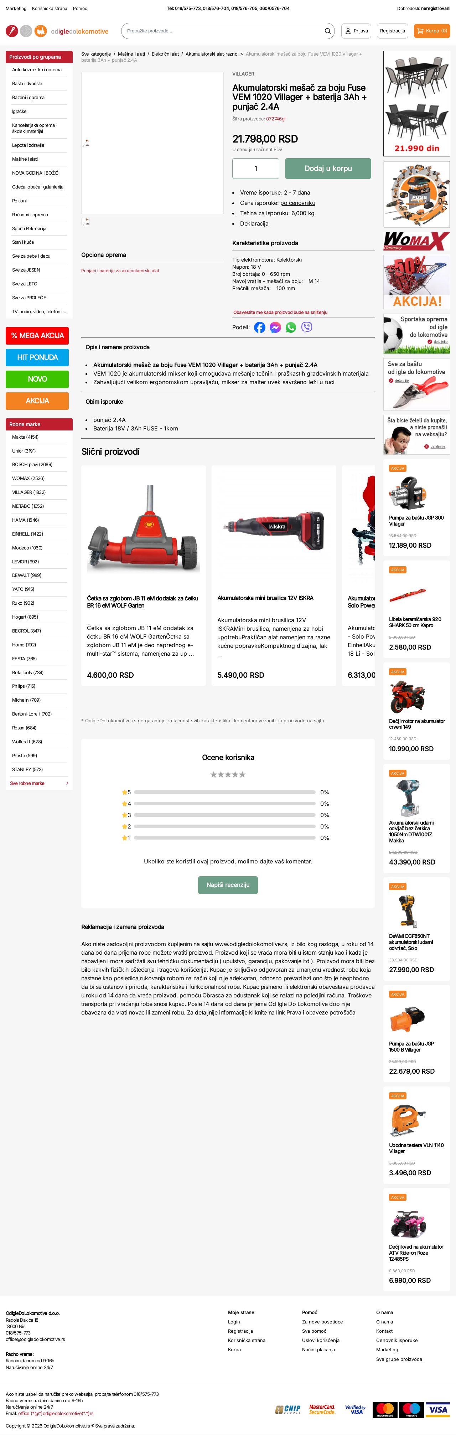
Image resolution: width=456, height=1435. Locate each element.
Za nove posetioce (322, 1322)
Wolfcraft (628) (27, 741)
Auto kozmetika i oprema (36, 69)
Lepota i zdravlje (28, 145)
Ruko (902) (23, 603)
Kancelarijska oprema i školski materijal (34, 128)
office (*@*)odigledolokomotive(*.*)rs (55, 1413)
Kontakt (384, 1331)
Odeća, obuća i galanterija (37, 187)
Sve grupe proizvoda (399, 1359)
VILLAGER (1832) (29, 492)
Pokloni (19, 200)
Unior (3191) (24, 451)
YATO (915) (23, 589)
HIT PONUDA (37, 357)
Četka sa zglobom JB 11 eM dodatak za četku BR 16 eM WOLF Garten (142, 602)
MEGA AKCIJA (37, 335)
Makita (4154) (25, 437)
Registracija (240, 1331)
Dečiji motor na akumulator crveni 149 (417, 724)
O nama (384, 1322)
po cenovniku (297, 202)
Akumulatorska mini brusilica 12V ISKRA (265, 598)
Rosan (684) (24, 728)
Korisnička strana (49, 8)
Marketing (16, 8)
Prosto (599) (24, 755)
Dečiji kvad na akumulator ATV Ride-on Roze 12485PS (416, 1253)
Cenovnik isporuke (397, 1340)
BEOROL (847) (26, 631)
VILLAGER (243, 74)
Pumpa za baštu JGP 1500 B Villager (411, 1047)
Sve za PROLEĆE (29, 297)
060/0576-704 (274, 8)
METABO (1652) (28, 506)
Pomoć (80, 8)
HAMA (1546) (25, 520)
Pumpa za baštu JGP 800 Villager (416, 521)
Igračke (19, 111)
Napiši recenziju (228, 884)
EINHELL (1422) (27, 534)
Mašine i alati (24, 159)
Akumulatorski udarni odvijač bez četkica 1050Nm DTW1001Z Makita (411, 831)
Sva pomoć (314, 1331)
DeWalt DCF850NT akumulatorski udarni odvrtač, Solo (410, 942)
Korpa (234, 1349)
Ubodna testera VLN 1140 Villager (416, 1148)
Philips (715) (24, 686)
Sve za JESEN (26, 270)
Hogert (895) (25, 617)
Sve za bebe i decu (31, 256)
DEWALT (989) (26, 575)
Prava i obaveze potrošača (320, 1012)
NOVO (37, 379)
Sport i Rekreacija (29, 228)
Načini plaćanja (318, 1349)
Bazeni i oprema (28, 97)
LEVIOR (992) (25, 561)
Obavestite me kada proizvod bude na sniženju (280, 312)
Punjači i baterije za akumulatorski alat (120, 293)
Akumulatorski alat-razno (211, 54)
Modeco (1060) (27, 548)
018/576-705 (244, 8)
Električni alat (165, 54)
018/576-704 (216, 8)
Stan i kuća (22, 242)
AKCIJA (37, 401)
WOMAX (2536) (28, 478)
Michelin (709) (26, 700)
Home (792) (24, 644)
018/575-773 (188, 8)
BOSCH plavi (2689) (32, 464)
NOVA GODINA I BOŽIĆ (35, 173)
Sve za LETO (24, 284)
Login (234, 1322)
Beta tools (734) (28, 672)
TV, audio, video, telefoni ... (39, 311)
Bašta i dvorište (27, 83)
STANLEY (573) (27, 769)
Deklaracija (254, 223)
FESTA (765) (24, 658)
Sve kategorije (96, 54)
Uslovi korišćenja (321, 1340)
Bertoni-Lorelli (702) (32, 714)
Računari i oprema (30, 214)
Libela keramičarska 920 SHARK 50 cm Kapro (415, 622)
